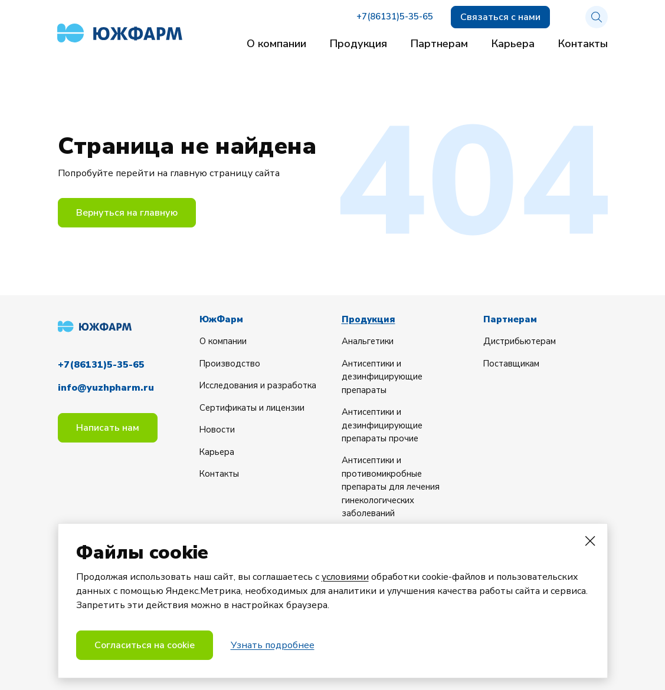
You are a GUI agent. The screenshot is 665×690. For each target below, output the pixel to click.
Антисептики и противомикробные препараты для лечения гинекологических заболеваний (392, 486)
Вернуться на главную (127, 212)
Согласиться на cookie (144, 645)
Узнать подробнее (273, 645)
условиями (345, 577)
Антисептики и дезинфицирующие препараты (383, 376)
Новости (217, 429)
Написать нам (107, 426)
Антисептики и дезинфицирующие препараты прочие (383, 425)
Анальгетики (368, 341)
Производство (230, 363)
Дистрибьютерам (520, 341)
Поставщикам (512, 363)
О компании (276, 44)
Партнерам (439, 44)
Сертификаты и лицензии (253, 407)
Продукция (358, 44)
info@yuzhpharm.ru (106, 386)
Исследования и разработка (259, 385)
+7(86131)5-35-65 (394, 17)
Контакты (583, 44)
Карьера (513, 44)
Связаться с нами (500, 17)
